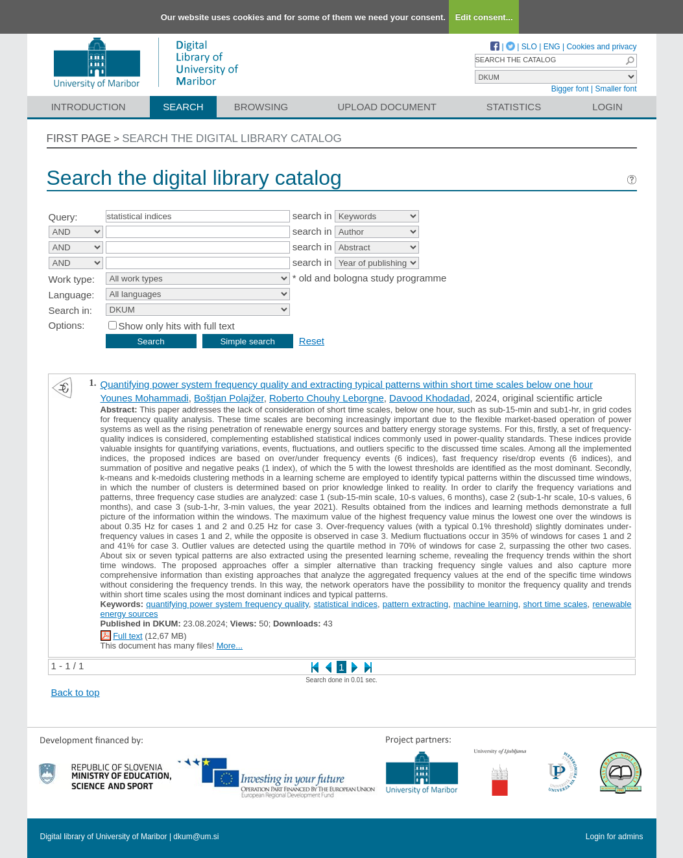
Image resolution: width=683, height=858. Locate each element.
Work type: (72, 279)
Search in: (71, 310)
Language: (72, 294)
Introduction (88, 106)
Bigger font (570, 88)
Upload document (387, 106)
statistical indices (345, 604)
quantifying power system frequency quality (227, 604)
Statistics (513, 106)
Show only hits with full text (177, 325)
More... (230, 645)
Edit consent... (484, 17)
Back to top (75, 692)
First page (79, 138)
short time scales (555, 604)
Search (183, 106)
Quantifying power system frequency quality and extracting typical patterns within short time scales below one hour (347, 384)
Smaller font (615, 88)
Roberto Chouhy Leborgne (326, 397)
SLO (529, 46)
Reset (311, 340)
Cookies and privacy (601, 46)
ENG (552, 46)
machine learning (485, 604)
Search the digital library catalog (232, 138)
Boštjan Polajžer (229, 397)
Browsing (261, 106)
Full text (128, 636)
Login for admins (614, 836)
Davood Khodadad (429, 397)
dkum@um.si (196, 836)
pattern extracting (415, 604)
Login (607, 106)
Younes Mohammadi (145, 397)
